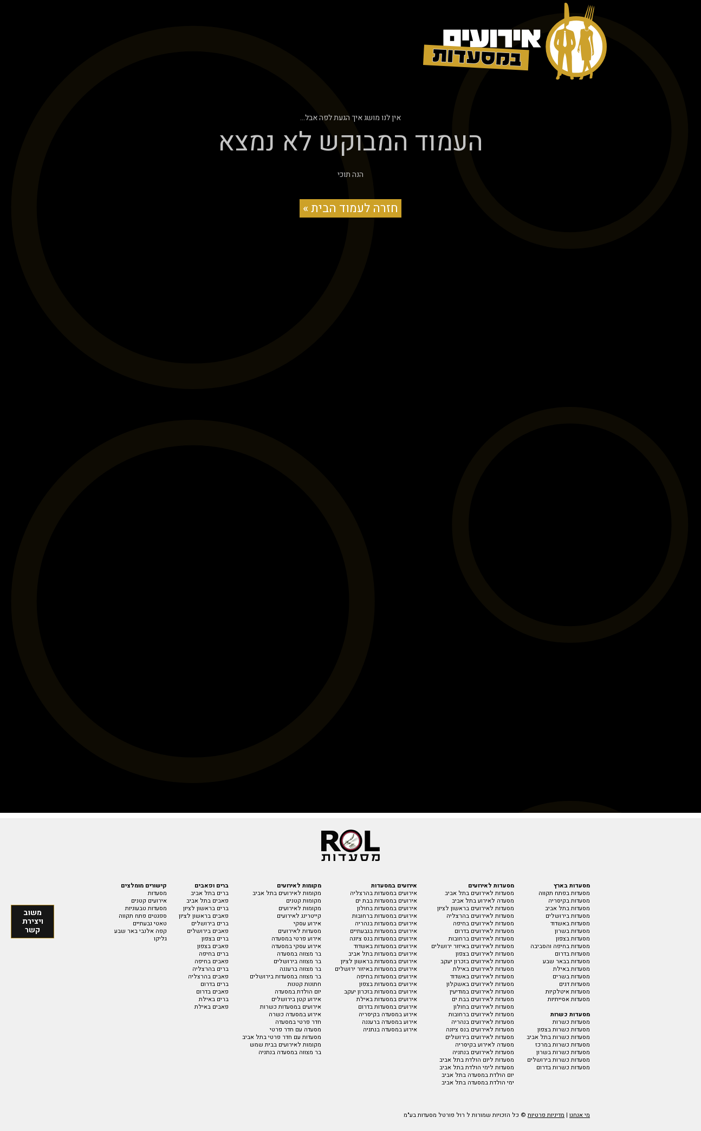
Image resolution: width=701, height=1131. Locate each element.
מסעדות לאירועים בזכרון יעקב (477, 961)
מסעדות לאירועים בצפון (485, 953)
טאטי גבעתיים (150, 923)
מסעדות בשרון (572, 931)
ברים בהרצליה (210, 969)
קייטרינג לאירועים (299, 915)
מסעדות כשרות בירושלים (558, 1059)
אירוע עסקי (307, 923)
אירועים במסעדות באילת (386, 999)
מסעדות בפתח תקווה (564, 893)
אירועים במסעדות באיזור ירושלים (376, 969)
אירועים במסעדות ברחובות (384, 915)
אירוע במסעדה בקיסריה (388, 1014)
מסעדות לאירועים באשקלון (480, 984)
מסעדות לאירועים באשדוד (482, 976)
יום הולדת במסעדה (298, 991)
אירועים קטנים (149, 900)
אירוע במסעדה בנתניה (390, 1029)
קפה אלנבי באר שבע (140, 931)
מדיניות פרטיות (546, 1115)
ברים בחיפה (214, 953)
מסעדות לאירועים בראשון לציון (475, 908)
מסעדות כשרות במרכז (562, 1044)
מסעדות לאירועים (299, 931)
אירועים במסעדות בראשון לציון (379, 961)
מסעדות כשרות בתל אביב (558, 1037)
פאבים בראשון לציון (204, 915)
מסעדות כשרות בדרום (563, 1067)
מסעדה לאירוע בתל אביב (483, 900)
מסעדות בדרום (572, 953)
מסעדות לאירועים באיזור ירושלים (472, 946)
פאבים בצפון (213, 946)
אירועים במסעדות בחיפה (386, 976)
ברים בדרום (214, 984)
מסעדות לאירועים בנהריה (482, 1022)
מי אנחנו (579, 1115)
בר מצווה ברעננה (300, 969)
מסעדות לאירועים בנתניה (483, 1052)
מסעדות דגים (574, 984)
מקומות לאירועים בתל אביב (286, 893)
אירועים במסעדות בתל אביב (382, 953)
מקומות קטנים (303, 900)
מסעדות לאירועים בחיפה (483, 923)
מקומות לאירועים (299, 908)
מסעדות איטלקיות (568, 991)
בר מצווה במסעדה (299, 953)
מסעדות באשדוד (570, 923)
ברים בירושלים (210, 923)
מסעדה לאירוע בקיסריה (484, 1044)
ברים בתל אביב (210, 893)
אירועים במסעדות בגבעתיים (383, 931)
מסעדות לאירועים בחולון (483, 1006)
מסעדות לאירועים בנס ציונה (480, 1029)
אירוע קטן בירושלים (296, 999)
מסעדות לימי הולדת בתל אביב (476, 1067)
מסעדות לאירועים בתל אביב (479, 893)
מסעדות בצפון (573, 938)
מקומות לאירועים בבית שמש (285, 1044)
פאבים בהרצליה (208, 976)
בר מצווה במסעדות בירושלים (285, 976)
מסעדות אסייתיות (569, 999)
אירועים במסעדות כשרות (290, 1006)
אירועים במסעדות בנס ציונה (383, 938)
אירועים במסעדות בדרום (387, 1006)
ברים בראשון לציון (206, 908)
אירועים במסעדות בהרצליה (383, 893)
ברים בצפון (215, 938)
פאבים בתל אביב (207, 900)
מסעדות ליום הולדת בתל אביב (476, 1059)
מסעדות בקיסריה (569, 900)
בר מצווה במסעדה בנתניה (289, 1052)
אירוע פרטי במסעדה (296, 938)
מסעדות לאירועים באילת (483, 969)
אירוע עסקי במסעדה (296, 946)
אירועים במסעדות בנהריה (386, 923)
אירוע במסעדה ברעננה (389, 1022)
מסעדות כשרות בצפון (563, 1029)
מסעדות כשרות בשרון (563, 1052)
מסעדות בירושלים (568, 915)
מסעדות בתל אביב (567, 908)
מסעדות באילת (571, 969)
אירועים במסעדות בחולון (387, 908)
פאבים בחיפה (211, 961)
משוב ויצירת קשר (32, 921)
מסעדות (157, 893)
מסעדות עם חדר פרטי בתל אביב (281, 1037)
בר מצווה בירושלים (297, 961)
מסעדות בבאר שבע (566, 961)
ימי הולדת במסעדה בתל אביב (478, 1082)
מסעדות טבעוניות (146, 908)
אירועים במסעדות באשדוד (385, 946)
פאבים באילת (211, 1006)
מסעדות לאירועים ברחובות (481, 938)
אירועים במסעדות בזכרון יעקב (380, 991)
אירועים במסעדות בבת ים (386, 900)
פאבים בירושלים (208, 931)
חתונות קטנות (304, 984)
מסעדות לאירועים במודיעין (482, 991)
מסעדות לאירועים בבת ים (483, 999)
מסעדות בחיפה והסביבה (560, 946)
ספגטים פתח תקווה (143, 915)
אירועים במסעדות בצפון (388, 984)
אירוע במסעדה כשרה (295, 1014)
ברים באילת (214, 999)
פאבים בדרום (212, 991)
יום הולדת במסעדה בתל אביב (478, 1075)
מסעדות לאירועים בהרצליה (480, 915)
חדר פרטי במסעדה (298, 1022)
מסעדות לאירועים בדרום (484, 931)
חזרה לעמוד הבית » (350, 208)
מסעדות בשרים (571, 976)
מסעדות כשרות (571, 1022)
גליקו (160, 938)
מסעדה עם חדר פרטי (295, 1029)
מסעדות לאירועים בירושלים (479, 1037)
